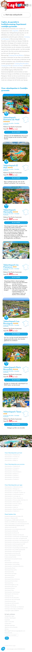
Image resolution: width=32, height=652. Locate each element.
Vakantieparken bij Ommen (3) (12, 533)
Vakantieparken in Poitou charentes (13, 498)
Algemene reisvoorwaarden (11, 627)
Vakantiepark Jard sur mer (11, 586)
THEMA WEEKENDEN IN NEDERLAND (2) (14, 525)
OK (7, 638)
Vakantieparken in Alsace (10, 507)
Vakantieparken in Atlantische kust (13, 487)
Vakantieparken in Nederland (11, 454)
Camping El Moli (6, 65)
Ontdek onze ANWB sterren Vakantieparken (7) (16, 521)
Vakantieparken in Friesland (11, 479)
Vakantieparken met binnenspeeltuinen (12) (15, 544)
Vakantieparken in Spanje (11, 458)
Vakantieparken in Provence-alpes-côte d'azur (15, 500)
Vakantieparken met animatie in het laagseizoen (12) (17, 540)
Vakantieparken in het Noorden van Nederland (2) (16, 536)
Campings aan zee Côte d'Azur (12, 597)
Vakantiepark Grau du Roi (11, 569)
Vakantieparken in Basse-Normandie (13, 509)
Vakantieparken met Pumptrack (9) (13, 551)
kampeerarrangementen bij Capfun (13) (14, 516)
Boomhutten (7, 560)
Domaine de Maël (18, 65)
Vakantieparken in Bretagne (11, 488)
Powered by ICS (8, 632)
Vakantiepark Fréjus (9, 590)
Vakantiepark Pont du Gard (11, 581)
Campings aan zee (9, 595)
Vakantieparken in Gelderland (12, 466)
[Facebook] (25, 5)
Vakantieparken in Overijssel (11, 468)
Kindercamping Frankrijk (10, 557)
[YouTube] (27, 5)
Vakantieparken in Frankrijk (11, 456)
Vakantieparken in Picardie (11, 505)
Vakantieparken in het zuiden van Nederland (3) (16, 538)
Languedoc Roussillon (8, 123)
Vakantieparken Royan (10, 568)
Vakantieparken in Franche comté (12, 503)
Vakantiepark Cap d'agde (10, 573)
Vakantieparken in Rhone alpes (12, 501)
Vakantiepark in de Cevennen (12, 594)
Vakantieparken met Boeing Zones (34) (14, 545)
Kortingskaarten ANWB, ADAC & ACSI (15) (14, 520)
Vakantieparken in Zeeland (11, 475)
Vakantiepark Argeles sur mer (11, 584)
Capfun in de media (9, 621)
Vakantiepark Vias (9, 582)
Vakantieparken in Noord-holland (12, 471)
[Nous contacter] (19, 5)
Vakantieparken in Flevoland (11, 477)
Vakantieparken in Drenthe (11, 470)
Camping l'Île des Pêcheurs (16, 55)
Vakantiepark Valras (9, 571)
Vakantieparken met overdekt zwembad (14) (15, 549)
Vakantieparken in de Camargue (12, 592)
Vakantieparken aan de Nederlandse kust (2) (15, 529)
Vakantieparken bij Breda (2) (11, 531)
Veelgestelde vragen (9, 616)
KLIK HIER (16, 132)
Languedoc (15, 30)
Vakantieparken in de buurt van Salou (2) (14, 534)
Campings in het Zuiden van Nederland (14, 608)
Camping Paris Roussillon (22, 63)
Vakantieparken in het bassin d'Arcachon (14, 566)
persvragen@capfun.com (19, 630)
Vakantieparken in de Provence (12, 562)
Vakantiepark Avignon (10, 575)
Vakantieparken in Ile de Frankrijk (12, 490)
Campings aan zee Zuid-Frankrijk (12, 599)
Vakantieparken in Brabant (11, 473)
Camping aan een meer (10, 601)
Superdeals (7, 619)
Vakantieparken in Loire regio (11, 496)
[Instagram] (22, 5)
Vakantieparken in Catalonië (11, 511)
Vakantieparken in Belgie (10, 460)
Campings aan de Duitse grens (12, 603)
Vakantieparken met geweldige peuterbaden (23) (16, 547)
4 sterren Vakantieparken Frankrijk (13, 555)
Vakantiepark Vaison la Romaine (12, 579)
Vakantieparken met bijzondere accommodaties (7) (16, 542)
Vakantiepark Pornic (9, 577)
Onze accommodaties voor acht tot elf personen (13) (17, 523)
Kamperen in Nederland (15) (11, 518)
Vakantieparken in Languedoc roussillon (14, 492)
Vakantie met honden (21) (10, 527)
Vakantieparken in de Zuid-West (12, 564)
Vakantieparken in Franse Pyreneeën (13, 494)
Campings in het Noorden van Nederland (14, 606)
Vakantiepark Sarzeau (10, 588)
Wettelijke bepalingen (10, 625)
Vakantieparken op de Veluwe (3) (12, 553)
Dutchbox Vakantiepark (10, 618)
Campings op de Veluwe (10, 605)
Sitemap (7, 629)
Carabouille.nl (8, 623)
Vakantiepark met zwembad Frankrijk (13, 558)
